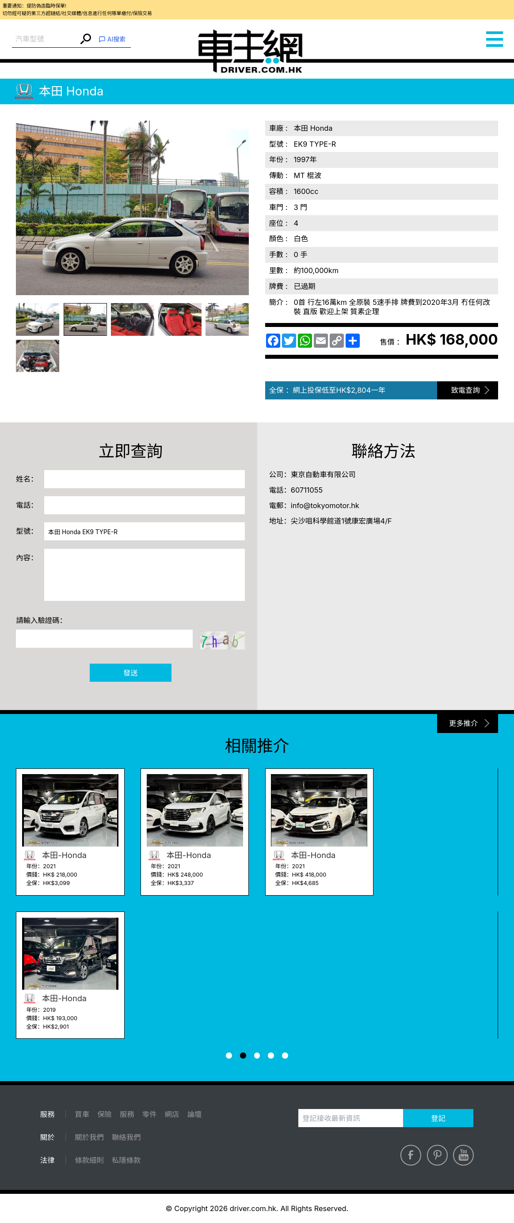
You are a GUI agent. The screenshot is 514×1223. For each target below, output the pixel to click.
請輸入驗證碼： (41, 620)
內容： (27, 557)
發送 (130, 672)
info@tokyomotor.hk (325, 505)
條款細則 (89, 1160)
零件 (149, 1114)
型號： (27, 531)
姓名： (27, 479)
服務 (127, 1114)
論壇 (194, 1114)
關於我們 (89, 1137)
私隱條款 (126, 1160)
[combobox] (45, 39)
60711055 (307, 490)
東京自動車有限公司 (323, 474)
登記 (438, 1118)
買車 (82, 1114)
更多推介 (463, 723)
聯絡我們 (126, 1137)
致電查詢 (465, 390)
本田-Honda (54, 855)
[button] (229, 1055)
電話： (27, 505)
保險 (104, 1114)
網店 (172, 1114)
